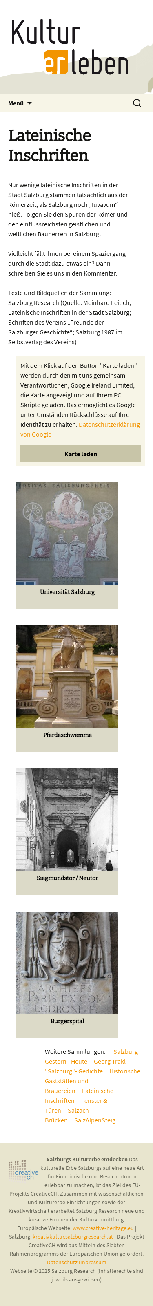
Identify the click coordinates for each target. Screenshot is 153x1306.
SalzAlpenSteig (94, 1120)
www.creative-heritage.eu (103, 1228)
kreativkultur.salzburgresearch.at (73, 1236)
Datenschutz (63, 1262)
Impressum (92, 1262)
